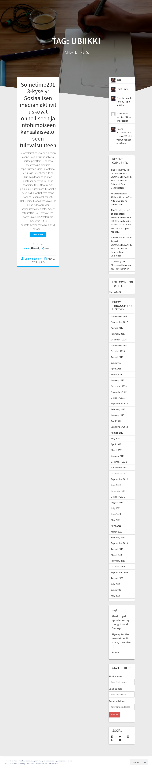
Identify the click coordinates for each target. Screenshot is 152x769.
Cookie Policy (53, 763)
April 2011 (116, 525)
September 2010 (119, 543)
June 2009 (116, 589)
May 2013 (115, 438)
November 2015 (119, 391)
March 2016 (116, 374)
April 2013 (116, 444)
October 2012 (118, 473)
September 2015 (119, 403)
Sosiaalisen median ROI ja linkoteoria (124, 117)
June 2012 (116, 484)
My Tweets (115, 292)
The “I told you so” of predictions (121, 201)
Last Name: (115, 689)
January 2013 (117, 455)
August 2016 (117, 357)
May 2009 (115, 595)
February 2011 (118, 537)
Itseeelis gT (117, 261)
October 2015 (118, 397)
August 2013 (117, 432)
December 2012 (119, 461)
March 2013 (116, 450)
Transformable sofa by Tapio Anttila (124, 102)
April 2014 (116, 421)
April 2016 (116, 368)
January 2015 (117, 415)
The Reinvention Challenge (119, 252)
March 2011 (116, 531)
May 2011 (115, 519)
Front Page (122, 88)
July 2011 (115, 508)
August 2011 (117, 502)
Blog (119, 79)
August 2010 (117, 549)
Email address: (117, 701)
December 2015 (119, 386)
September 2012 (119, 479)
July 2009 (115, 583)
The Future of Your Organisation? (119, 184)
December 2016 (119, 339)
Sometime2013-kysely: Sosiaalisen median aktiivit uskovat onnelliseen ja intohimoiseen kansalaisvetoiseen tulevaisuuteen (38, 115)
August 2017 (117, 327)
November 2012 (119, 467)
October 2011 (118, 496)
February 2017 (118, 333)
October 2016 (118, 351)
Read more (38, 234)
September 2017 (119, 322)
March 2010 (116, 554)
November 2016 (119, 345)
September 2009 (119, 572)
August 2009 (117, 578)
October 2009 (118, 566)
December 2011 (119, 490)
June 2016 (116, 362)
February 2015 (118, 409)
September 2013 (119, 426)
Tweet (25, 248)
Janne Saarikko (33, 258)
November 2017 (119, 316)
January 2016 (117, 380)
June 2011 (116, 514)
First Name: (115, 676)
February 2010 (118, 560)
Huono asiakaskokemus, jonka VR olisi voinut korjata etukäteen (124, 136)
